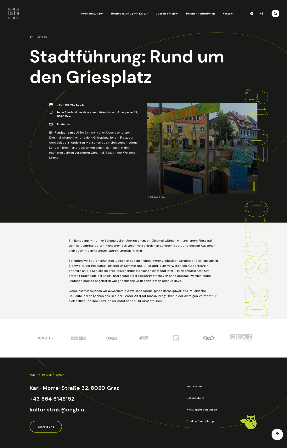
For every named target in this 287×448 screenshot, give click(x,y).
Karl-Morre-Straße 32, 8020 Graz (74, 388)
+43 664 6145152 (52, 398)
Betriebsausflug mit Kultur (129, 13)
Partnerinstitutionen (200, 13)
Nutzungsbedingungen (202, 409)
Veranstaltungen (92, 13)
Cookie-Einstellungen (202, 421)
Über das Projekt (167, 13)
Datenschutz (195, 398)
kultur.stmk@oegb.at (58, 409)
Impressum (194, 386)
